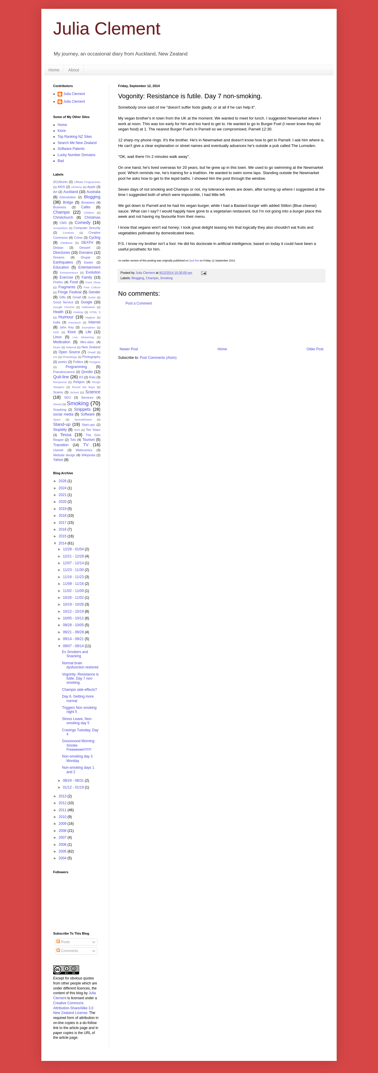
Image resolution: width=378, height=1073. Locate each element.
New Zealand (91, 347)
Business (59, 207)
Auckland (70, 192)
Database (67, 242)
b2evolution (68, 197)
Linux (57, 337)
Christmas (92, 217)
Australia (93, 192)
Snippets (82, 409)
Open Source (69, 352)
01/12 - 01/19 (74, 787)
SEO (67, 397)
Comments (67, 951)
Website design (64, 455)
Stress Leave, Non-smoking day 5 (77, 721)
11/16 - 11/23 (74, 577)
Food (74, 282)
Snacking (59, 409)
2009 (63, 824)
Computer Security (87, 228)
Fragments (66, 287)
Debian (58, 247)
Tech (77, 429)
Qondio (87, 372)
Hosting (78, 312)
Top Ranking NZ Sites (75, 137)
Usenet (58, 450)
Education (61, 267)
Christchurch (63, 217)
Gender (94, 292)
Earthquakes (63, 262)
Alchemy (76, 187)
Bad (61, 161)
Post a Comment (139, 303)
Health (58, 312)
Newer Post (129, 349)
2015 (63, 536)
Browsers (88, 202)
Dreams (58, 257)
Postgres (94, 362)
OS (55, 357)
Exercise (66, 277)
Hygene (90, 317)
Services (87, 397)
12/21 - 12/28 (74, 556)
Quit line (194, 260)
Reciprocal (59, 382)
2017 (63, 523)
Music (57, 347)
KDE (56, 332)
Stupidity (60, 430)
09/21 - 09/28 (74, 632)
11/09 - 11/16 (74, 584)
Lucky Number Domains (76, 155)
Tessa (65, 434)
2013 (63, 796)
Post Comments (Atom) (158, 358)
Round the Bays (83, 387)
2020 (63, 502)
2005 (63, 851)
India (56, 322)
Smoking (166, 278)
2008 (63, 831)
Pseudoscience (64, 372)
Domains (86, 253)
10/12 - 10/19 (74, 611)
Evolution (93, 272)
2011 (63, 810)
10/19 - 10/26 (74, 604)
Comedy (83, 222)
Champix (152, 278)
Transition (61, 445)
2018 (63, 515)
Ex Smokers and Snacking (75, 654)
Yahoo (58, 460)
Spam (57, 419)
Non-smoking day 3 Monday (77, 758)
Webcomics (84, 450)
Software (87, 414)
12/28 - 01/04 (74, 549)
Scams (58, 392)
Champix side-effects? (79, 690)
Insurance (74, 322)
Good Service (63, 302)
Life (88, 332)
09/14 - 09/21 (74, 639)
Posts (63, 942)
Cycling (94, 237)
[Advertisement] (225, 326)
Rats (92, 377)
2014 (63, 543)
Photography (91, 357)
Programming (76, 367)
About (73, 70)
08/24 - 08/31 (74, 780)
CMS (63, 223)
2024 (63, 488)
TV (85, 444)
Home (53, 70)
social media (63, 414)
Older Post (315, 349)
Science (92, 392)
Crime (78, 237)
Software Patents (71, 149)
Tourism (88, 440)
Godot (91, 297)
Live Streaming (83, 337)
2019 (63, 509)
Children (89, 212)
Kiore (62, 131)
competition (60, 228)
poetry (62, 362)
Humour (66, 317)
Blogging (138, 278)
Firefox (58, 282)
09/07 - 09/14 (74, 646)
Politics (78, 362)
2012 (63, 803)
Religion (79, 382)
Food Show (92, 282)
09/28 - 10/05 (74, 625)
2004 (63, 858)
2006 (63, 845)
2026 (63, 481)
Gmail (77, 297)
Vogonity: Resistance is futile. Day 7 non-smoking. (80, 678)
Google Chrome (63, 307)
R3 (81, 377)
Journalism (88, 327)
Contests (68, 232)
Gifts (62, 297)
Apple (91, 187)
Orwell (91, 352)
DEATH (87, 243)
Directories (61, 253)
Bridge (68, 202)
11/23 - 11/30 (74, 570)
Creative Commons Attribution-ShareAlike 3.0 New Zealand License (73, 1008)
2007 (63, 837)
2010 (63, 817)
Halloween (88, 307)
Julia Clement (107, 28)
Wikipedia (88, 455)
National (71, 347)
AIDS (61, 187)
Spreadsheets (83, 419)
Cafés (85, 207)
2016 (63, 529)
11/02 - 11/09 (74, 591)
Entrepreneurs (69, 272)
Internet (94, 322)
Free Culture (92, 287)
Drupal (85, 257)
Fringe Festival (70, 292)
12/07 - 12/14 (74, 563)
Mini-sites (87, 342)
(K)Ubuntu (60, 182)
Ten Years (93, 429)
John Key (66, 327)
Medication (61, 342)
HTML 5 (94, 312)
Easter (88, 262)
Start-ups (88, 424)
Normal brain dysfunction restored (80, 665)
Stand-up (61, 424)
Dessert (84, 247)
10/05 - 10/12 (74, 618)
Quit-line (61, 376)
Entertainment (89, 267)
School (74, 392)
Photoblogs (70, 357)
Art (55, 192)
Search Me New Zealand (77, 143)
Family (87, 277)
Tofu (73, 439)
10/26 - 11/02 (74, 598)
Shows (57, 404)
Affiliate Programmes (87, 182)
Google (86, 302)
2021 (63, 495)
